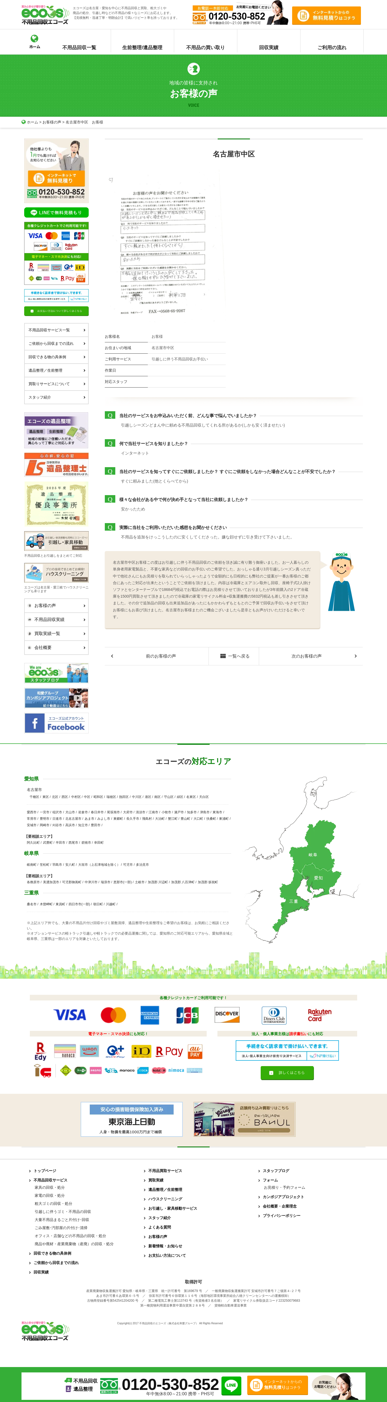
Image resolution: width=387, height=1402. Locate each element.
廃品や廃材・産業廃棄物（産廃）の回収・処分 (74, 1244)
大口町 (198, 819)
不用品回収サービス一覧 (56, 330)
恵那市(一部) (122, 882)
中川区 (137, 797)
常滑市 (32, 819)
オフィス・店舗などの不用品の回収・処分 (70, 1236)
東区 (45, 797)
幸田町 (99, 842)
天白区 (204, 797)
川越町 (111, 904)
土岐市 (140, 882)
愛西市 (32, 812)
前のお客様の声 (161, 656)
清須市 (140, 812)
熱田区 (124, 797)
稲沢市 (57, 812)
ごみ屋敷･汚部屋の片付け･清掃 (61, 1228)
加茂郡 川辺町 (158, 882)
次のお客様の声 (307, 656)
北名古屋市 (73, 819)
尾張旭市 (113, 812)
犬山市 (70, 812)
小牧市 (166, 812)
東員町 (60, 904)
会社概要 (55, 647)
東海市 (217, 812)
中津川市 (91, 882)
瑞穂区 (111, 797)
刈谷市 (57, 825)
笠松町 (44, 865)
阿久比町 (33, 842)
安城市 (32, 825)
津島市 (205, 812)
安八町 (70, 865)
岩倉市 (83, 812)
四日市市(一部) (79, 904)
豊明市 (44, 819)
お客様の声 (51, 122)
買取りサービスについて (56, 384)
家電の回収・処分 (50, 1195)
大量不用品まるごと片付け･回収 (62, 1220)
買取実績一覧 (55, 633)
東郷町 (118, 819)
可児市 (128, 865)
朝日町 (98, 904)
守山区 (169, 797)
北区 (55, 797)
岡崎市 (44, 825)
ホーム (30, 122)
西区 (65, 797)
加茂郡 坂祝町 (208, 882)
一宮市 (44, 812)
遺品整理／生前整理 (56, 370)
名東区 (191, 797)
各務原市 (33, 882)
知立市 (83, 825)
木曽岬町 (46, 904)
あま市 (89, 819)
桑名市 (32, 904)
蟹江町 (173, 819)
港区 (148, 797)
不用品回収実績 (55, 619)
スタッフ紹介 (56, 397)
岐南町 (32, 865)
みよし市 (103, 819)
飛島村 (147, 819)
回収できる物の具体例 (56, 357)
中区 (87, 797)
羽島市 (57, 865)
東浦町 (224, 819)
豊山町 (185, 819)
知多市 (192, 812)
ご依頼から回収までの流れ (56, 343)
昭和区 (98, 797)
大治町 (160, 819)
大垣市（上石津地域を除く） (99, 865)
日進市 (57, 819)
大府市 (128, 812)
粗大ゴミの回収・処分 (53, 1203)
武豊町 (48, 842)
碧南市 (86, 842)
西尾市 (73, 842)
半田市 (60, 842)
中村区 (76, 797)
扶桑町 (211, 819)
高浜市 (70, 825)
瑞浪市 (105, 882)
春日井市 (97, 812)
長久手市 (132, 819)
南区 (157, 797)
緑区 (180, 797)
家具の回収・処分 (50, 1187)
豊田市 (96, 825)
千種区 (34, 797)
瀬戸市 (179, 812)
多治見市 (142, 865)
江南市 (153, 812)
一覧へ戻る (234, 656)
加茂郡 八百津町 (183, 882)
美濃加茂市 (51, 882)
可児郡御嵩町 (71, 882)
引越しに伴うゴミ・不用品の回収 (63, 1211)
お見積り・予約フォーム (284, 1187)
